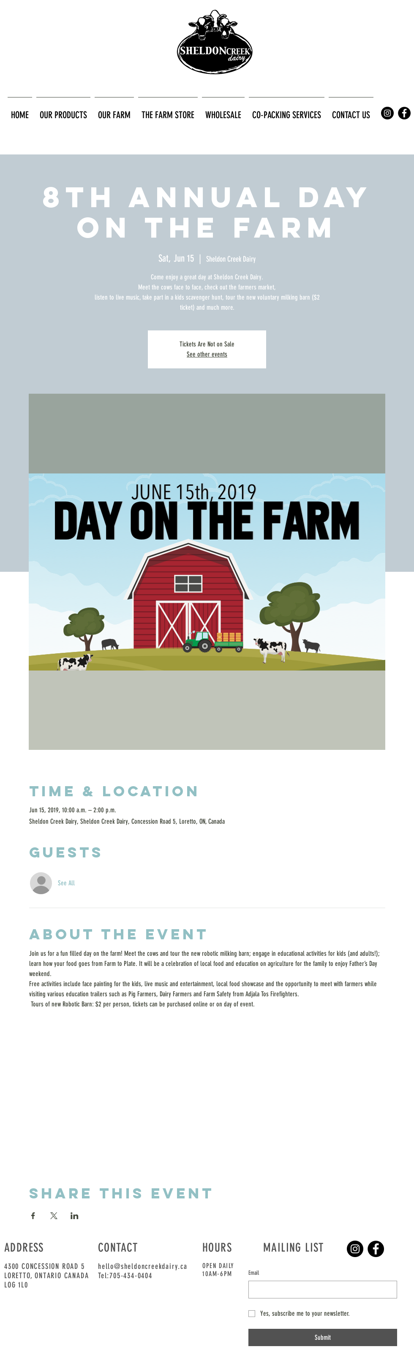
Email (253, 1272)
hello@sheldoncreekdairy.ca (143, 1266)
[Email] (320, 1289)
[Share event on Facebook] (33, 1215)
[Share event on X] (54, 1215)
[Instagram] (355, 1249)
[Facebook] (376, 1249)
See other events (207, 354)
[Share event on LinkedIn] (75, 1215)
